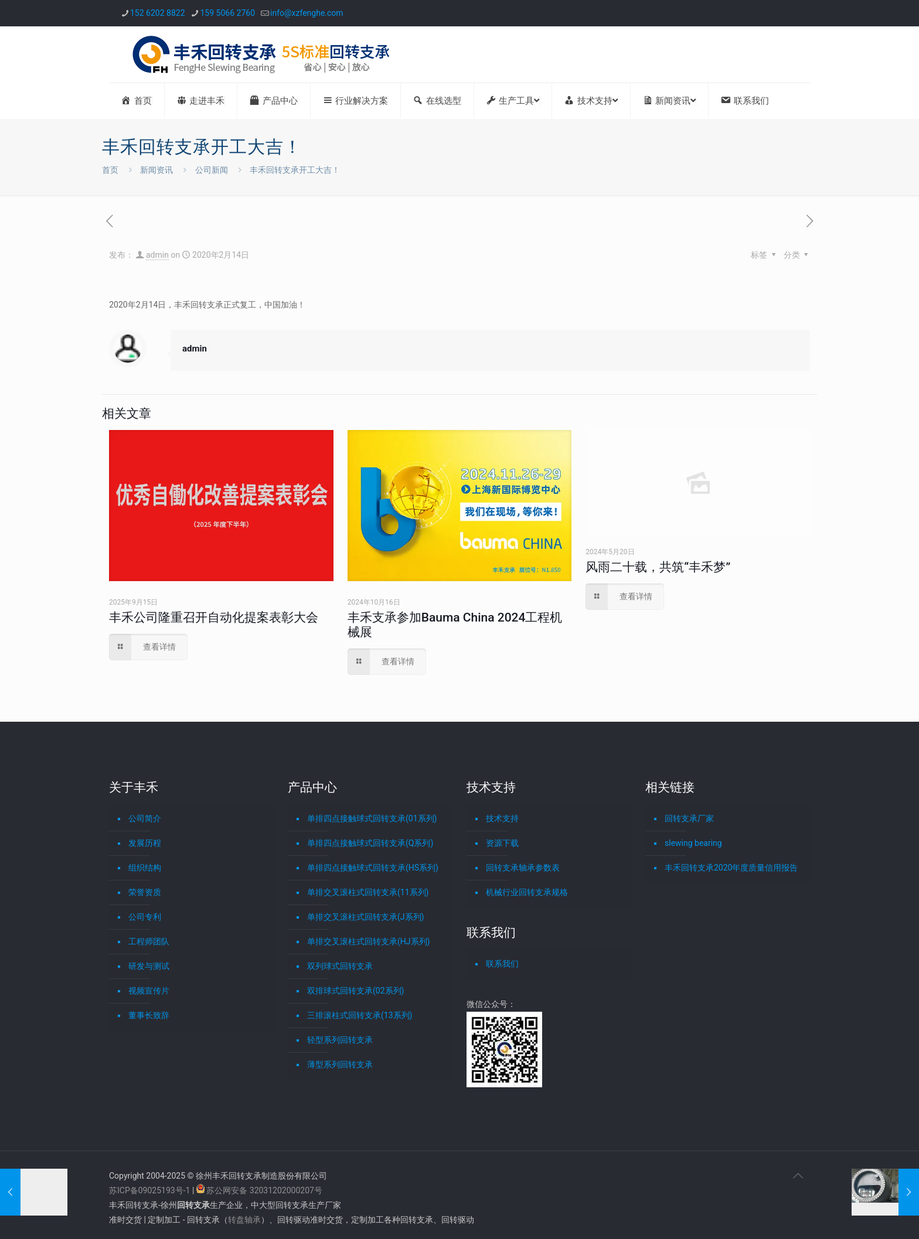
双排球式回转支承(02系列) (355, 990)
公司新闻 (211, 170)
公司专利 (144, 916)
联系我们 (502, 963)
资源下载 (502, 843)
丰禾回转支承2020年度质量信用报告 (731, 867)
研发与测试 (148, 966)
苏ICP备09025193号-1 (150, 1190)
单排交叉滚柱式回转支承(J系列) (365, 916)
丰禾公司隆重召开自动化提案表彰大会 (213, 617)
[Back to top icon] (797, 1175)
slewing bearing (693, 843)
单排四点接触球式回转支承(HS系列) (372, 867)
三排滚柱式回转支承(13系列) (359, 1015)
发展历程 (144, 843)
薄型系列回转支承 (340, 1064)
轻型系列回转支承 (340, 1040)
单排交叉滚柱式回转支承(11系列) (367, 892)
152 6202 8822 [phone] (157, 13)
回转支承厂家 (689, 818)
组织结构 (144, 867)
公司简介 (144, 818)
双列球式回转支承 (340, 966)
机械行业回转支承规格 (527, 892)
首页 (110, 170)
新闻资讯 (156, 170)
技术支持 (502, 818)
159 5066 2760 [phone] (228, 13)
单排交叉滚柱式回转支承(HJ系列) (368, 941)
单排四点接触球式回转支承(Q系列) (370, 843)
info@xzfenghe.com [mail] (306, 13)
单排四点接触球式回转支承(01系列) (372, 818)
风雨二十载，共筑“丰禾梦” (658, 567)
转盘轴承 (244, 1219)
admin (157, 255)
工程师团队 (148, 941)
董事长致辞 (148, 1015)
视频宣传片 (148, 990)
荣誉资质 (144, 892)
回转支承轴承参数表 (523, 867)
